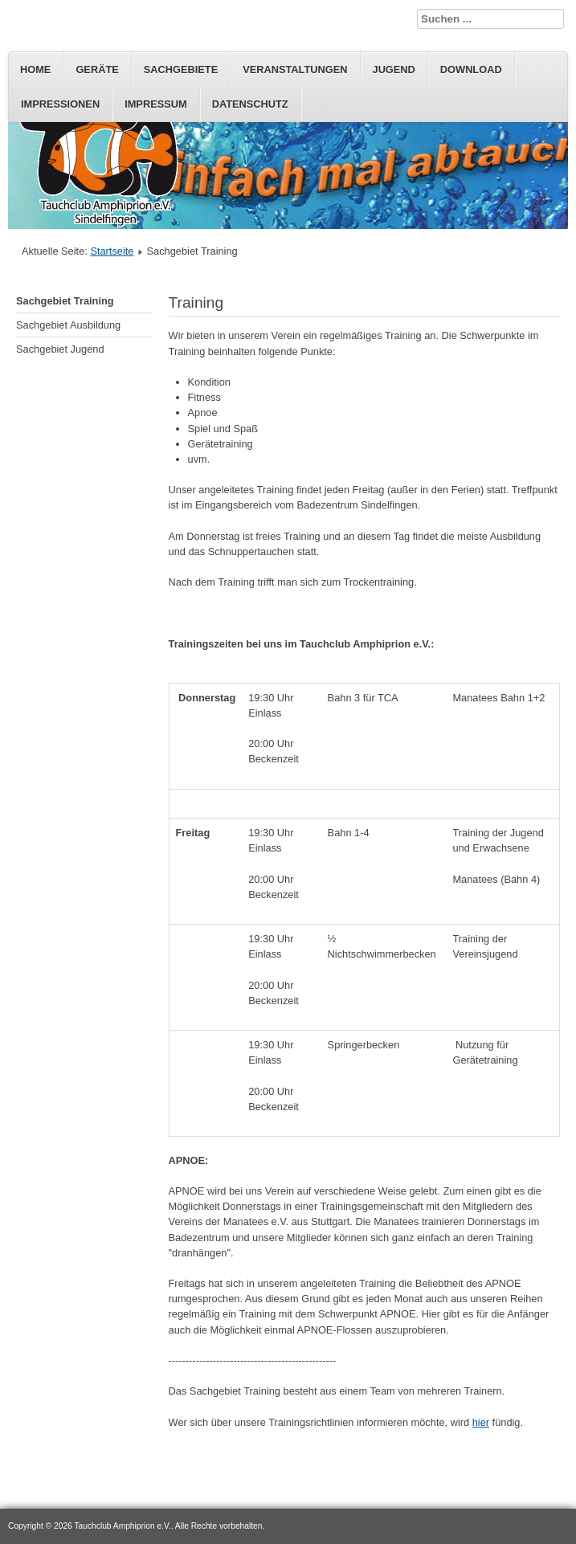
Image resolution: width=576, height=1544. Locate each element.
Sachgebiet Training (65, 301)
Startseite (111, 251)
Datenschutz (250, 104)
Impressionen (60, 104)
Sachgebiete (181, 69)
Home (35, 69)
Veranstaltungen (295, 69)
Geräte (97, 69)
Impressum (156, 104)
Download (471, 69)
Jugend (394, 69)
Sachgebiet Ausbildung (68, 325)
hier (480, 1422)
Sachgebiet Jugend (60, 349)
